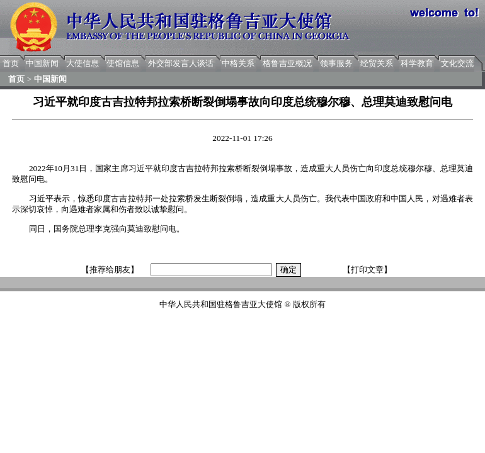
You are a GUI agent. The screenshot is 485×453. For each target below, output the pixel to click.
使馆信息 (122, 63)
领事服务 (336, 63)
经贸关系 (376, 63)
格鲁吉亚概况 (287, 63)
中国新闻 (42, 63)
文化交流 (457, 63)
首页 (11, 63)
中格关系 (238, 63)
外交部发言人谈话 (181, 63)
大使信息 (82, 63)
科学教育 (417, 63)
